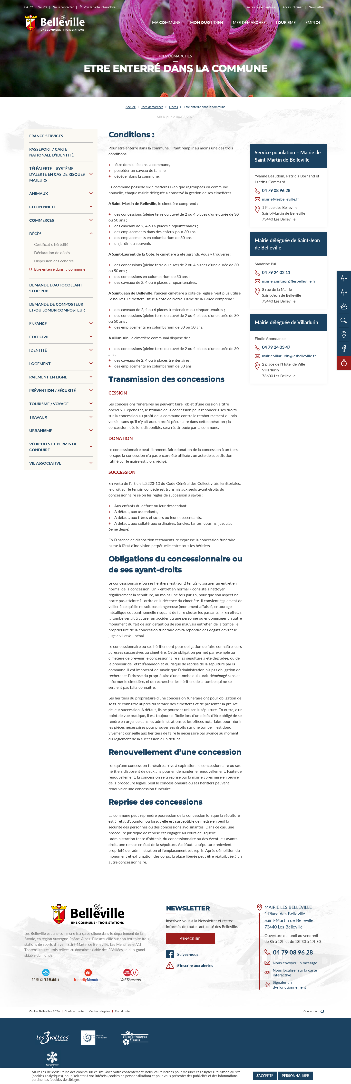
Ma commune (166, 22)
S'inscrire (190, 938)
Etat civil (61, 336)
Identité (61, 350)
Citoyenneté (61, 206)
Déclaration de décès (52, 252)
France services (46, 135)
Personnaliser (295, 1076)
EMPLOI (312, 22)
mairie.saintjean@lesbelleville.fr (288, 281)
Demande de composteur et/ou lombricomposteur (57, 307)
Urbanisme (61, 430)
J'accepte (264, 1076)
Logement (61, 363)
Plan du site (122, 1011)
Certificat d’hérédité (51, 244)
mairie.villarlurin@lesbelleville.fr (289, 355)
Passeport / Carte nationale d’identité (51, 152)
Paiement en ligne (61, 377)
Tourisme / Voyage (61, 403)
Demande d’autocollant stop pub (55, 288)
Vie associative (61, 463)
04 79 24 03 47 (276, 347)
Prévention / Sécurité (61, 390)
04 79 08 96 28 (276, 190)
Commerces (61, 220)
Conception (313, 1011)
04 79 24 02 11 (276, 272)
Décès (173, 107)
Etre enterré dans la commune (59, 269)
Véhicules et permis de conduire (61, 446)
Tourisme (285, 22)
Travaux (61, 417)
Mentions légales (99, 1011)
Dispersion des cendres (54, 260)
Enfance (61, 323)
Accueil (131, 107)
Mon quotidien (206, 22)
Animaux (61, 193)
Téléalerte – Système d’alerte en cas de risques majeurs (61, 174)
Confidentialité (74, 1011)
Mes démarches (249, 22)
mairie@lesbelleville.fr (280, 199)
